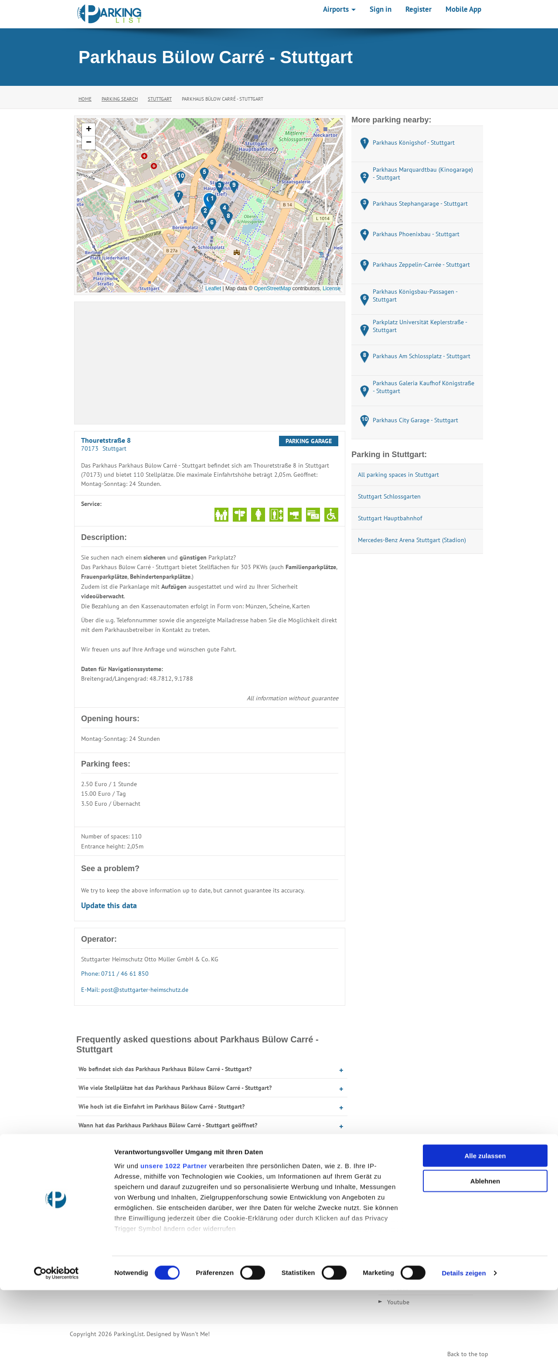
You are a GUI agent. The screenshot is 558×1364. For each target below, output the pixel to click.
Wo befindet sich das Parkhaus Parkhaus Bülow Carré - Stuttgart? (165, 1069)
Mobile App (463, 9)
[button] (212, 200)
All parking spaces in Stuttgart (398, 474)
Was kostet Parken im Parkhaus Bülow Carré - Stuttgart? (152, 1144)
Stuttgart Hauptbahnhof (390, 518)
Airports (339, 9)
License (331, 288)
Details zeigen (464, 1346)
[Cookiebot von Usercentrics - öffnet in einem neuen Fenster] (56, 1347)
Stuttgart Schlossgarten (389, 496)
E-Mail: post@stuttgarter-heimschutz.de (134, 990)
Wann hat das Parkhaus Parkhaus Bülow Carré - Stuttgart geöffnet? (167, 1125)
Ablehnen (485, 1255)
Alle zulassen (485, 1229)
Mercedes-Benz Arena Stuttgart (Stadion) (412, 540)
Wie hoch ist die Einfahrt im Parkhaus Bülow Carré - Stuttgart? (161, 1106)
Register (418, 9)
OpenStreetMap (272, 288)
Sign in (380, 9)
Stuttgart (160, 99)
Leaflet (213, 288)
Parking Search (120, 99)
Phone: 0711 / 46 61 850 (115, 973)
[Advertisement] (210, 363)
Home (85, 99)
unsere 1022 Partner (173, 1239)
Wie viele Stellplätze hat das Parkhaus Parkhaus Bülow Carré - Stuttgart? (175, 1088)
